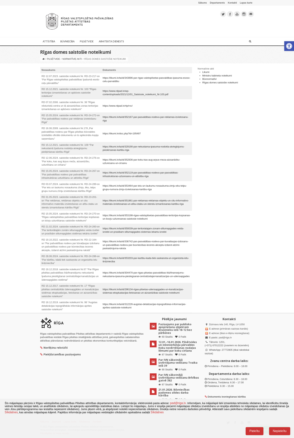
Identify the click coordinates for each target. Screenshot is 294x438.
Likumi (205, 72)
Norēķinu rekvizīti (54, 347)
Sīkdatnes (11, 412)
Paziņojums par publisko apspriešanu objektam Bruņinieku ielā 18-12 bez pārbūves (175, 328)
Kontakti (232, 2)
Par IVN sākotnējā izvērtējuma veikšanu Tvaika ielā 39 (177, 362)
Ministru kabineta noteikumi (217, 75)
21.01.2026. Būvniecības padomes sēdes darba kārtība (174, 392)
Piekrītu (254, 431)
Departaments (217, 2)
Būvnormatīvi (209, 79)
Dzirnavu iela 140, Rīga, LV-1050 (227, 324)
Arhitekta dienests (111, 41)
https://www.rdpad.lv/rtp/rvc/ (118, 105)
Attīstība (49, 41)
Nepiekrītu (279, 431)
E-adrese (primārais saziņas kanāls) (228, 328)
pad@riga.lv (225, 337)
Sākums (202, 2)
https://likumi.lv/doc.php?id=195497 (122, 133)
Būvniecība (67, 41)
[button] (289, 46)
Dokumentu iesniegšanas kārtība (227, 396)
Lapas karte (246, 2)
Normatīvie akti (72, 59)
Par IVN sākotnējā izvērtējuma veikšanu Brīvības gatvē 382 (178, 377)
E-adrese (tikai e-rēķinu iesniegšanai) (228, 333)
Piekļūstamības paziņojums (60, 354)
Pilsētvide (87, 41)
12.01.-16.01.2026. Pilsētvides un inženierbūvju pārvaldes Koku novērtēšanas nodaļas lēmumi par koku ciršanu (177, 346)
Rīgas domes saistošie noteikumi (220, 82)
